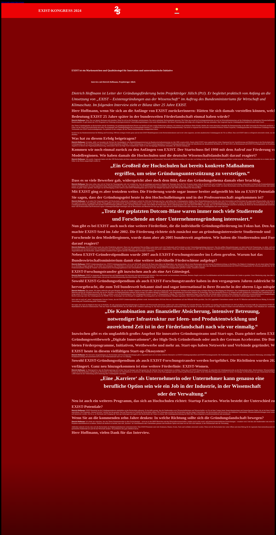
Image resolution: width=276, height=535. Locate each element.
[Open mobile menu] (176, 10)
